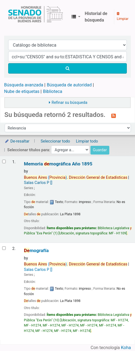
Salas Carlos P (38, 182)
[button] (76, 16)
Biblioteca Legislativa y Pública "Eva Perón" (35, 17)
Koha (126, 347)
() (75, 177)
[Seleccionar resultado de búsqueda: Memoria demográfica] (4, 161)
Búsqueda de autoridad (69, 84)
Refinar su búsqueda (69, 102)
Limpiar (122, 16)
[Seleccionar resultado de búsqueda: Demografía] (4, 248)
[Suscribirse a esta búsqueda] (113, 115)
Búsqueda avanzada (23, 84)
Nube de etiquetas (21, 91)
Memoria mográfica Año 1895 (58, 164)
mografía (36, 250)
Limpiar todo (87, 141)
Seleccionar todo (55, 141)
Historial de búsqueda (96, 17)
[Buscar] (67, 68)
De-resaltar (17, 141)
